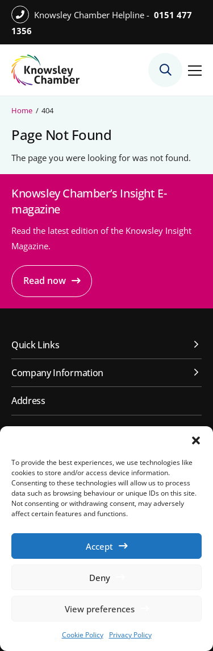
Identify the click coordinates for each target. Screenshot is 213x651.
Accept (99, 546)
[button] (196, 440)
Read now (44, 280)
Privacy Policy (130, 635)
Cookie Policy (82, 635)
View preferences (100, 609)
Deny (99, 577)
